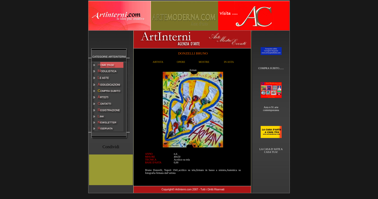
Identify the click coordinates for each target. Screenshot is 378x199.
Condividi (110, 147)
